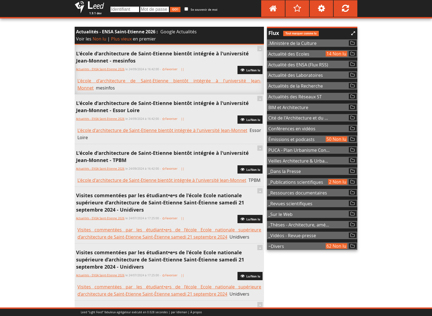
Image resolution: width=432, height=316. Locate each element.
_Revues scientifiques (290, 204)
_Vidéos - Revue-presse (292, 236)
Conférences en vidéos (291, 129)
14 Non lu (336, 53)
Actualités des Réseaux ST (295, 97)
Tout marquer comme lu (301, 33)
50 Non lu (336, 139)
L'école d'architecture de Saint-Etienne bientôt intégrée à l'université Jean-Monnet (162, 130)
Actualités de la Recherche (295, 86)
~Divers (276, 246)
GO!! (175, 9)
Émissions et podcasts (291, 139)
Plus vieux (121, 39)
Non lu (99, 39)
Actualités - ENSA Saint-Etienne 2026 (115, 32)
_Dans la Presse (284, 171)
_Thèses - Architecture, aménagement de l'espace (299, 225)
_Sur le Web (280, 214)
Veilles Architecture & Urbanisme (299, 161)
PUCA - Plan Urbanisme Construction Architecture (299, 150)
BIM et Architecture (288, 107)
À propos (196, 312)
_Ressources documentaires (297, 193)
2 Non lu (337, 182)
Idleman (181, 312)
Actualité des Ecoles (288, 54)
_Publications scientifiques (295, 182)
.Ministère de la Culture (292, 43)
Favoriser (171, 69)
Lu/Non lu (250, 69)
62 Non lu (336, 246)
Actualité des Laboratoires (295, 75)
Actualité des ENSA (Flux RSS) (298, 65)
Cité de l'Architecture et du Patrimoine (299, 118)
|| (183, 69)
